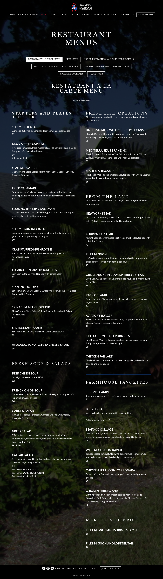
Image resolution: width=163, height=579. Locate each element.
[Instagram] (48, 568)
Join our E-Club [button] (110, 569)
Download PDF (81, 101)
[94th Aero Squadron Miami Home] (81, 7)
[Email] (52, 568)
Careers (59, 569)
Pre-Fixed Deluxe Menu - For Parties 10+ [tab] (56, 66)
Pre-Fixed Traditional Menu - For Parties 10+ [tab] (109, 59)
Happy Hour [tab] (96, 74)
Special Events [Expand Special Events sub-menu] (60, 14)
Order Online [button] (126, 15)
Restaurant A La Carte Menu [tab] (44, 59)
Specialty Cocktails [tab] (71, 74)
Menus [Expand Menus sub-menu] (44, 14)
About (94, 569)
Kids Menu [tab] (72, 59)
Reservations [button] (145, 15)
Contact (83, 569)
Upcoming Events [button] (92, 15)
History (71, 569)
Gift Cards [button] (110, 15)
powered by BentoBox (82, 575)
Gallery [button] (75, 15)
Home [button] (12, 15)
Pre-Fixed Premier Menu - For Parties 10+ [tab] (106, 66)
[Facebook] (43, 568)
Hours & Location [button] (27, 15)
